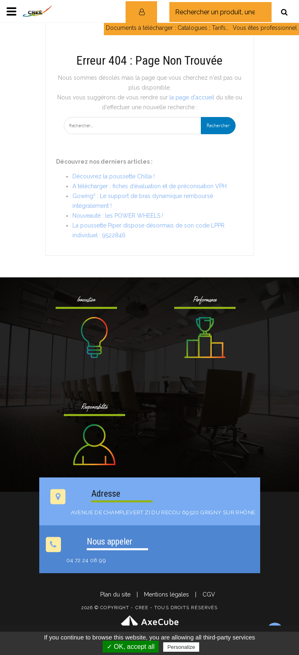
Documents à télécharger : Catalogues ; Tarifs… (167, 28)
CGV (208, 594)
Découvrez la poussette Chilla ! (113, 176)
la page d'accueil (191, 97)
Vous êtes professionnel (265, 28)
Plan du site (115, 594)
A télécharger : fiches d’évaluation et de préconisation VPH (149, 186)
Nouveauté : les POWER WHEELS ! (117, 215)
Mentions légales (166, 594)
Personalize (181, 647)
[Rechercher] (284, 12)
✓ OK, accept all (131, 646)
